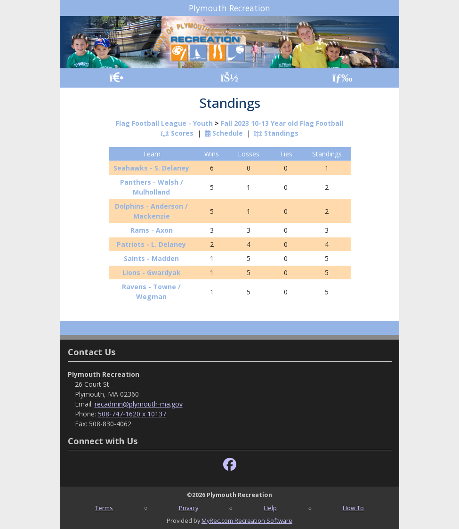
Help (270, 508)
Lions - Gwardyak (151, 272)
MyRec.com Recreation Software (246, 520)
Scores (177, 133)
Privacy (188, 508)
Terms (104, 508)
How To (353, 508)
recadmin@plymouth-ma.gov (139, 403)
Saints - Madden (151, 258)
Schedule (224, 133)
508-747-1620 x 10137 (132, 413)
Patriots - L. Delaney (151, 244)
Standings (276, 133)
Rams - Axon (151, 230)
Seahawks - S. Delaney (151, 167)
